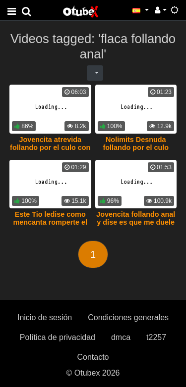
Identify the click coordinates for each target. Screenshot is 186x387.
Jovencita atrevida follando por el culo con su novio (50, 147)
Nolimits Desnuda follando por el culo (136, 143)
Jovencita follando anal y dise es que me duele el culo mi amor (135, 222)
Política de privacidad (57, 337)
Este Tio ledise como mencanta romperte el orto (50, 222)
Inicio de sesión (44, 317)
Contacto (93, 357)
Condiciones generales (128, 317)
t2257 (156, 337)
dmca (120, 337)
